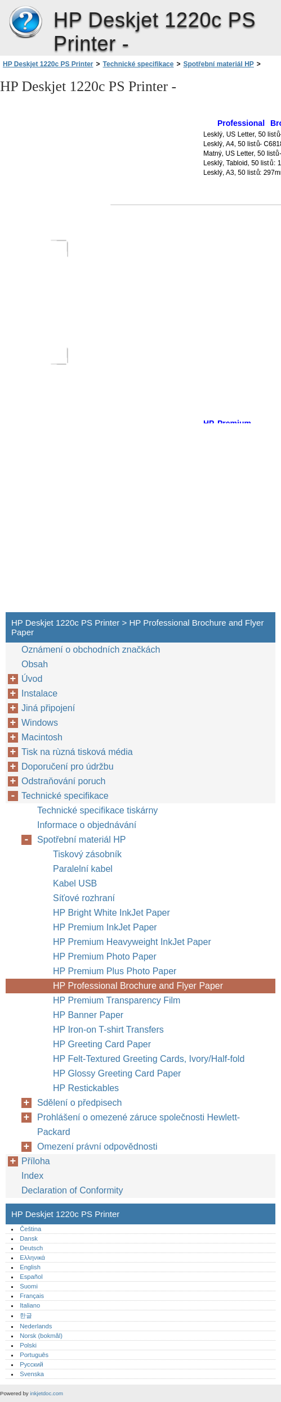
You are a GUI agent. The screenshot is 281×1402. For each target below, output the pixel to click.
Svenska (32, 1374)
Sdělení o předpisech (79, 1102)
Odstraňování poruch (63, 781)
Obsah (34, 664)
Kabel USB (75, 883)
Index (32, 1176)
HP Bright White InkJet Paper (111, 912)
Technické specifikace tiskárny (97, 810)
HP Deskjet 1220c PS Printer (25, 22)
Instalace (39, 693)
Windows (39, 722)
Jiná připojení (48, 708)
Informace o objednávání (86, 825)
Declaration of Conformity (72, 1190)
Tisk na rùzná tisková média (77, 752)
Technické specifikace (138, 64)
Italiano (30, 1305)
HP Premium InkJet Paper (105, 927)
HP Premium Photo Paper (105, 956)
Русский (31, 1364)
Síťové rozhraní (84, 898)
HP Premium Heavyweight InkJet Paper (132, 942)
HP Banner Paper (88, 1015)
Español (31, 1276)
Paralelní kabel (83, 869)
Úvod (31, 679)
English (30, 1267)
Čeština (30, 1228)
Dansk (29, 1238)
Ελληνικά (32, 1257)
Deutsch (31, 1248)
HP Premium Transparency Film (116, 1000)
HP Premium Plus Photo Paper (114, 971)
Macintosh (42, 737)
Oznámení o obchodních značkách (90, 649)
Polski (28, 1345)
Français (32, 1295)
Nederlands (36, 1326)
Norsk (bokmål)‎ (41, 1335)
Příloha (35, 1161)
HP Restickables (86, 1088)
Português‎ (34, 1354)
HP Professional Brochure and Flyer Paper (138, 986)
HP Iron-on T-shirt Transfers (108, 1029)
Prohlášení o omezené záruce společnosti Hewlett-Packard (138, 1124)
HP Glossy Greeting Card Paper (117, 1073)
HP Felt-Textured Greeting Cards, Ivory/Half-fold (148, 1059)
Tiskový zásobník (87, 854)
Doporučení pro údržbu (67, 766)
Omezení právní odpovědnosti (97, 1146)
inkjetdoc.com (46, 1393)
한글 (26, 1315)
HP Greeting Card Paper (102, 1044)
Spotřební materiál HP (218, 64)
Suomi (29, 1286)
